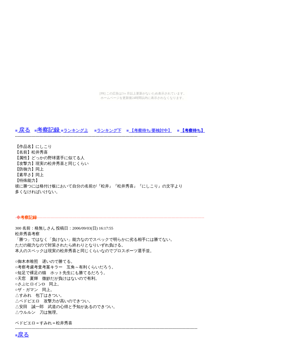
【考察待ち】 (192, 130)
